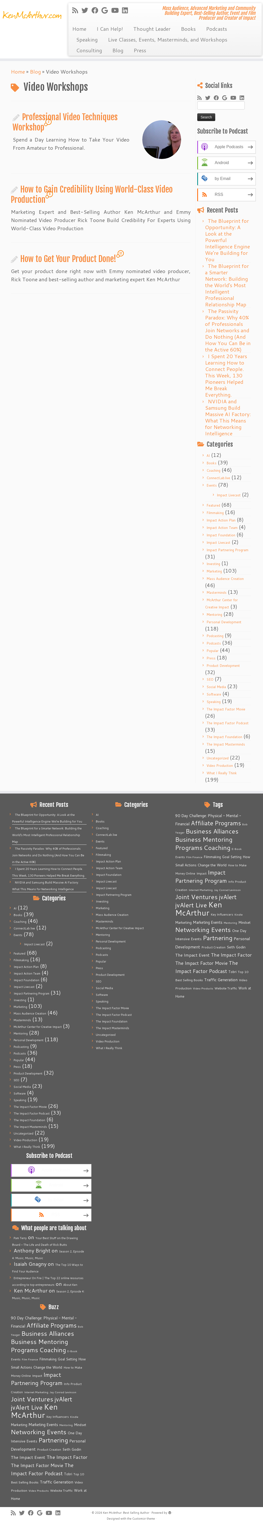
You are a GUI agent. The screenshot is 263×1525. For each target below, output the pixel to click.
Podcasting (214, 636)
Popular (212, 650)
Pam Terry (20, 1238)
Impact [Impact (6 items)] (37, 1375)
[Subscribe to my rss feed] (76, 10)
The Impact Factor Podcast (227, 723)
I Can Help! (110, 28)
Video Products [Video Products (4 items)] (39, 1490)
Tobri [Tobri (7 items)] (68, 1474)
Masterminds (216, 592)
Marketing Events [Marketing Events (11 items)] (43, 1424)
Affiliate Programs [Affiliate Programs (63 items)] (51, 1325)
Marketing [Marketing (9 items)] (19, 1424)
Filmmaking (215, 512)
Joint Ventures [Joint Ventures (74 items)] (32, 1398)
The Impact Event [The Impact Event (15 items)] (28, 1457)
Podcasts (216, 28)
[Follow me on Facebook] (96, 10)
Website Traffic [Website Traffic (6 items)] (61, 1490)
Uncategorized (217, 758)
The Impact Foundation (224, 737)
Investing (213, 563)
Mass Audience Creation (225, 578)
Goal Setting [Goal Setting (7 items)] (67, 1359)
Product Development (223, 665)
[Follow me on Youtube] (116, 10)
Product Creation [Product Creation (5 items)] (49, 1449)
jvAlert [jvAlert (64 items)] (63, 1399)
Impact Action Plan (221, 520)
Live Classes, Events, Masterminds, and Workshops (167, 39)
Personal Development (223, 622)
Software (213, 694)
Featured (213, 505)
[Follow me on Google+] (106, 10)
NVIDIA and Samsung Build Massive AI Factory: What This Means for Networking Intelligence (228, 417)
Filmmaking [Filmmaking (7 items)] (48, 1359)
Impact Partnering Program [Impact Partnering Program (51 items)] (36, 1378)
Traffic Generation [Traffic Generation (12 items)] (56, 1482)
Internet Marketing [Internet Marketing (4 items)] (36, 1392)
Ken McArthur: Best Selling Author (126, 1513)
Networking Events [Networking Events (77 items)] (38, 1431)
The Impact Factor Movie (225, 709)
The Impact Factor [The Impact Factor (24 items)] (66, 1457)
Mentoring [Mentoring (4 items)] (66, 1425)
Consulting (89, 50)
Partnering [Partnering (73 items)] (53, 1440)
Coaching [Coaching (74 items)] (52, 1349)
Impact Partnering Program (227, 550)
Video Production (219, 765)
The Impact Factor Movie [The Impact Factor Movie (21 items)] (37, 1465)
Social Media (216, 687)
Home (79, 28)
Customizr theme (143, 1519)
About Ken (70, 1285)
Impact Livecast (229, 495)
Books (188, 28)
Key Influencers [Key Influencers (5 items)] (57, 1416)
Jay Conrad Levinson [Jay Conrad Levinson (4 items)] (63, 1392)
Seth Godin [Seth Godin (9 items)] (71, 1449)
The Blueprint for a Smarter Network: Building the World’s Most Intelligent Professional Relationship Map (227, 285)
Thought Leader (152, 28)
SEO (209, 679)
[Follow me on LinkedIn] (126, 10)
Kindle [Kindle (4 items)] (74, 1417)
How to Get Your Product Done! (68, 259)
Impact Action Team (222, 527)
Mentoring (214, 614)
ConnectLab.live (218, 478)
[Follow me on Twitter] (86, 10)
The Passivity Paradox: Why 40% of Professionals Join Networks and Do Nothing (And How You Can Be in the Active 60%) (228, 330)
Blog (117, 50)
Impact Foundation (220, 535)
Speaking (87, 39)
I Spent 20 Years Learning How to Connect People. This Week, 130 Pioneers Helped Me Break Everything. (226, 375)
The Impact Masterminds (225, 744)
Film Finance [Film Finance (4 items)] (30, 1359)
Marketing (214, 571)
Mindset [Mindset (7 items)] (80, 1424)
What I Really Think (221, 773)
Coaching (213, 470)
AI (208, 455)
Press (140, 50)
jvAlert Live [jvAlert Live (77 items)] (27, 1407)
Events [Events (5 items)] (16, 1359)
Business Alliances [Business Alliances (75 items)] (47, 1333)
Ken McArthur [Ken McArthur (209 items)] (34, 1410)
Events (211, 485)
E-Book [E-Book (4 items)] (72, 1351)
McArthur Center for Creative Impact (38, 1027)
